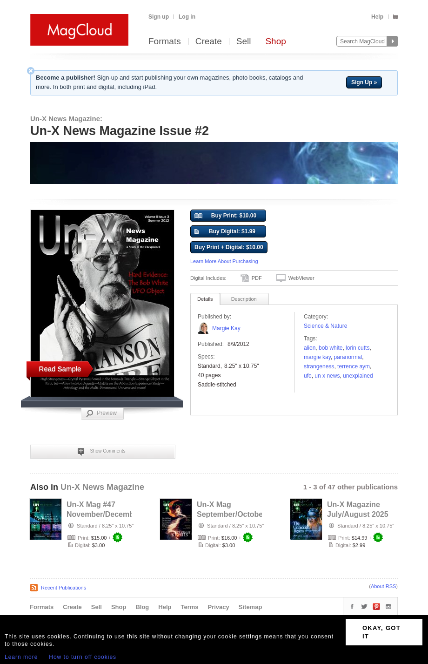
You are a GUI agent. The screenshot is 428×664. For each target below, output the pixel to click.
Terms (189, 606)
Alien (309, 348)
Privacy (218, 606)
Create (208, 41)
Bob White (330, 348)
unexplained (358, 376)
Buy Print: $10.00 (225, 216)
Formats (164, 41)
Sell (243, 41)
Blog (142, 606)
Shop (275, 41)
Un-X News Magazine (102, 487)
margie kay (317, 357)
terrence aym (353, 366)
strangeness (319, 366)
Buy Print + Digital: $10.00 (228, 247)
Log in (187, 17)
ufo (308, 376)
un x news (327, 376)
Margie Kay (226, 328)
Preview (101, 413)
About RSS (383, 586)
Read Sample (60, 369)
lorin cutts (357, 348)
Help (377, 17)
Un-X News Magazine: (66, 118)
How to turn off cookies (82, 657)
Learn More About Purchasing (224, 261)
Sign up (158, 17)
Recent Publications (63, 587)
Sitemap (250, 606)
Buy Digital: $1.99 (224, 232)
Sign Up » (364, 82)
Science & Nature (325, 326)
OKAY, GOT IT (381, 632)
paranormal (348, 357)
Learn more (21, 657)
